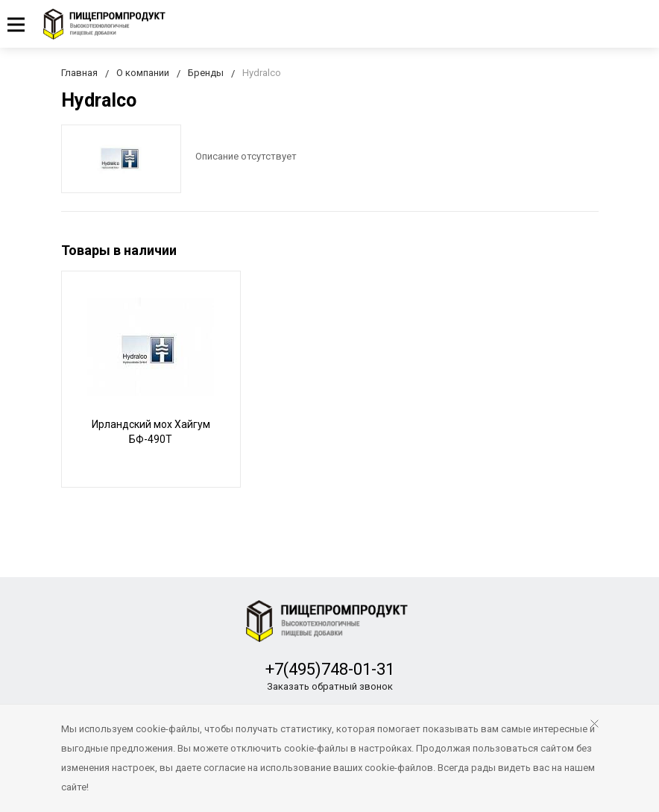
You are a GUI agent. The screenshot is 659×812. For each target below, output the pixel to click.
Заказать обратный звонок (330, 686)
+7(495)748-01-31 (329, 669)
